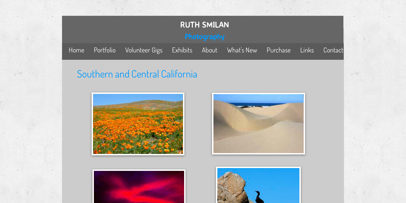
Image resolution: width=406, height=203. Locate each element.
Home (76, 49)
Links (307, 49)
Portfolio (105, 49)
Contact (333, 49)
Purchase (279, 49)
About (209, 49)
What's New (242, 49)
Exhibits (182, 49)
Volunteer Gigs (143, 49)
